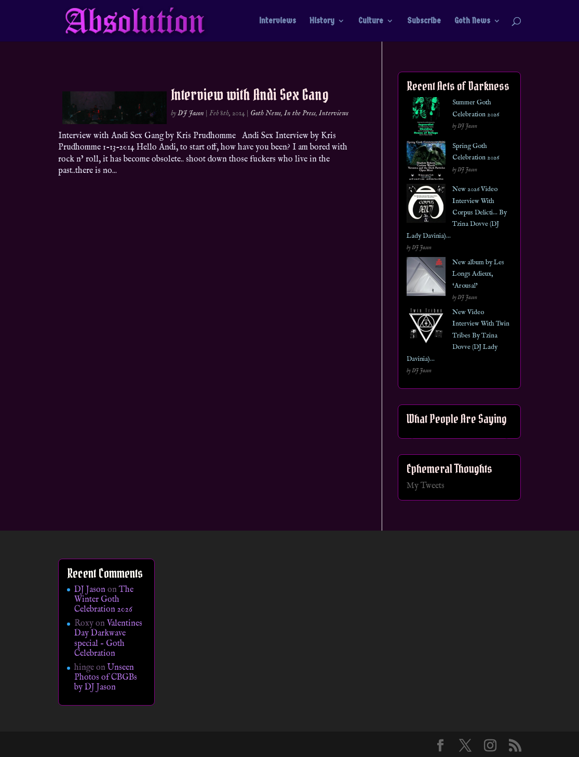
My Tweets (426, 486)
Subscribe (424, 21)
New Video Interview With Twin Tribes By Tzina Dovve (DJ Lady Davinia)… (458, 335)
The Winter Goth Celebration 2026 (103, 600)
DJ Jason (191, 113)
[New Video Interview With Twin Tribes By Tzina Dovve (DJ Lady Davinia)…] (426, 328)
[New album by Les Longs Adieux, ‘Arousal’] (426, 278)
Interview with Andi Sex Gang (250, 94)
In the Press (300, 113)
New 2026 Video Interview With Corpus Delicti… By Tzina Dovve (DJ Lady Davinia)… (457, 212)
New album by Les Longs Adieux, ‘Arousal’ (478, 274)
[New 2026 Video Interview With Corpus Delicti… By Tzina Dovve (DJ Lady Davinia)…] (426, 205)
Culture (370, 21)
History (321, 21)
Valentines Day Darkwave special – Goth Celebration (108, 638)
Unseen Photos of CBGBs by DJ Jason (105, 678)
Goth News (472, 21)
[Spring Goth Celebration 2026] (426, 162)
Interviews (277, 21)
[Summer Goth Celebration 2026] (426, 118)
